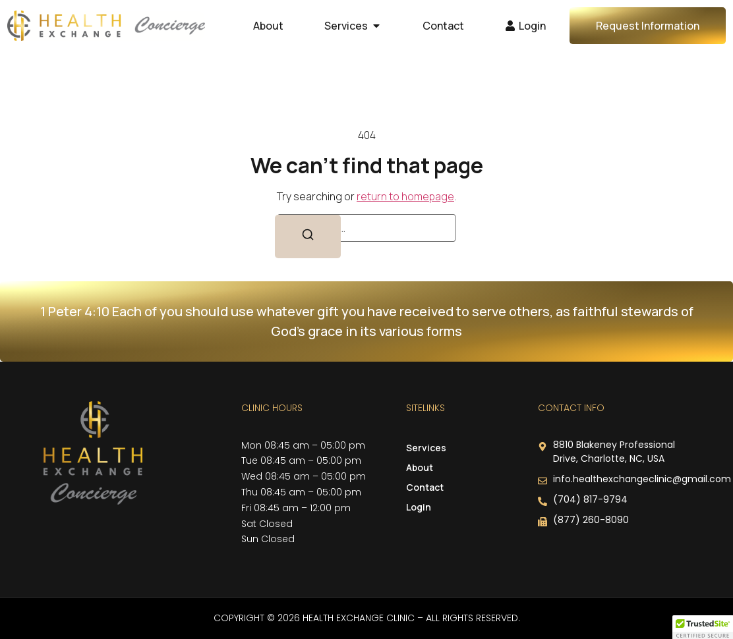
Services (429, 448)
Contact (425, 487)
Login (418, 507)
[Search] (308, 236)
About (419, 467)
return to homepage (405, 196)
